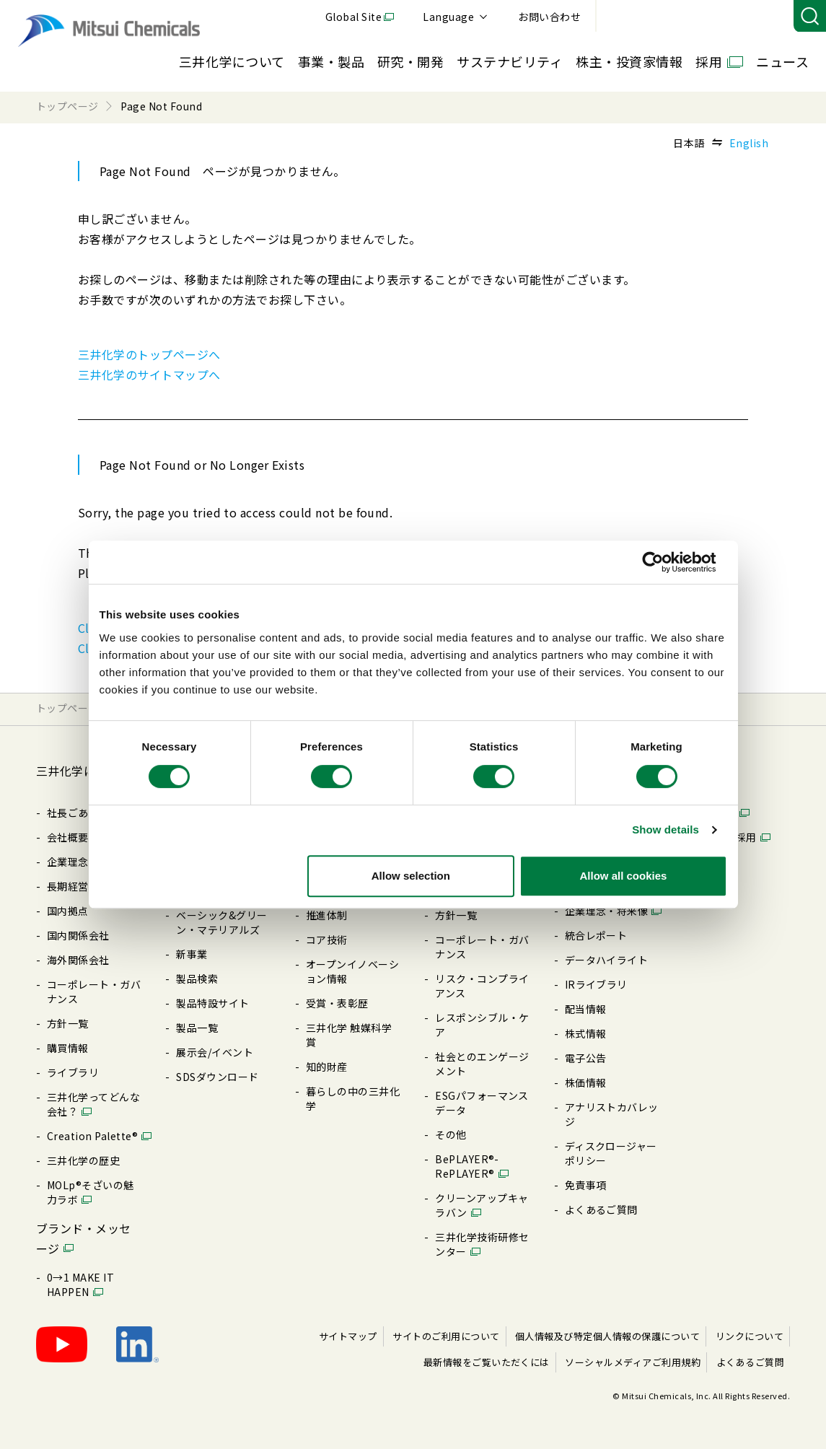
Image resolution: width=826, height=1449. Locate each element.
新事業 (191, 954)
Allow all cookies (623, 876)
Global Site (552, 16)
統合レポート (596, 935)
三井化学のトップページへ (149, 354)
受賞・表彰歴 (337, 1003)
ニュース (782, 61)
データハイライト (607, 960)
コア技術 (327, 939)
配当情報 (586, 1009)
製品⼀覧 (197, 1027)
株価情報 (586, 1082)
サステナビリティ (510, 61)
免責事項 (586, 1185)
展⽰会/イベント (214, 1052)
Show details (665, 829)
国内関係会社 (78, 935)
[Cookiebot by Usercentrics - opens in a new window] (664, 562)
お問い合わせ (747, 16)
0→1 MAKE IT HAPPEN (80, 1284)
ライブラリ (73, 1072)
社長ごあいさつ (83, 812)
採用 (708, 61)
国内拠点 (68, 910)
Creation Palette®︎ (92, 1136)
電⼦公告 (586, 1058)
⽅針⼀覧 (68, 1023)
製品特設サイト (212, 1003)
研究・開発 (410, 61)
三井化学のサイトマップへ (149, 374)
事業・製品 (331, 61)
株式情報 (586, 1033)
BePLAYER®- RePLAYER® (467, 1166)
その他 (450, 1134)
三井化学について (232, 61)
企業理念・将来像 (607, 910)
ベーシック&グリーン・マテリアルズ (221, 922)
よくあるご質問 (601, 1209)
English (748, 143)
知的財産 (327, 1066)
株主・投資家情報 (629, 61)
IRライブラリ (596, 984)
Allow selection (411, 876)
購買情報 (68, 1048)
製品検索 (197, 978)
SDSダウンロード (217, 1076)
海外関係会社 (78, 960)
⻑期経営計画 (78, 886)
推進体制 (327, 915)
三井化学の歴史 (83, 1160)
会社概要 (68, 837)
